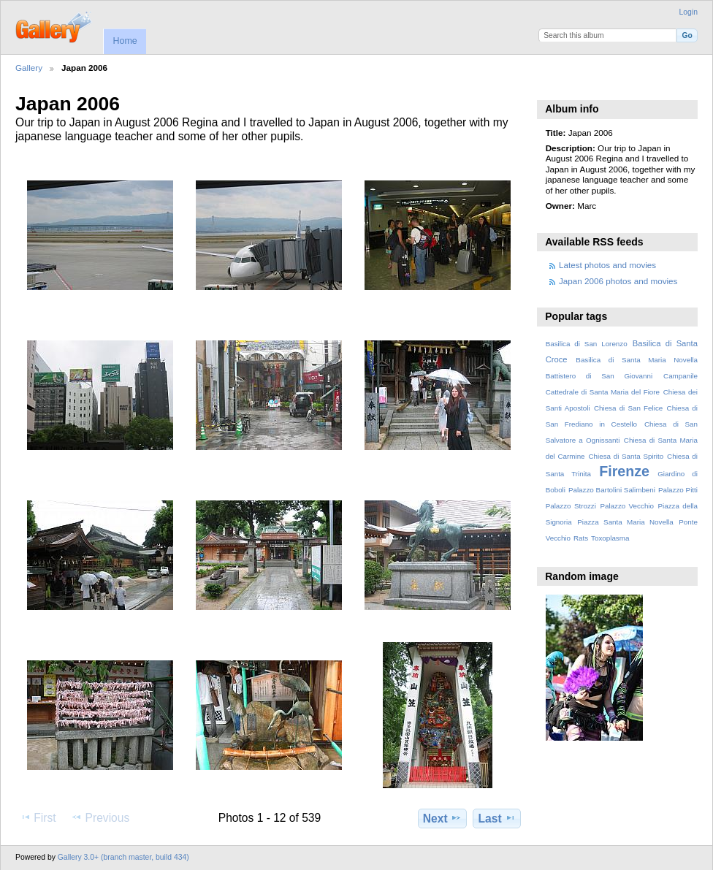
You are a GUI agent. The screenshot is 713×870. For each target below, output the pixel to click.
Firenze (624, 471)
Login (688, 12)
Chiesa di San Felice (628, 408)
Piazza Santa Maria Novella (625, 522)
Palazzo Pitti (678, 490)
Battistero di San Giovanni (599, 376)
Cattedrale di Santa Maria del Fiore (603, 392)
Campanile (680, 376)
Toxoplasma (610, 538)
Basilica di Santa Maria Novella (637, 360)
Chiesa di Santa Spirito (625, 456)
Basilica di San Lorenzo (587, 344)
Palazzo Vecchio (627, 506)
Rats (580, 538)
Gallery (28, 67)
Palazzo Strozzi (571, 506)
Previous (100, 817)
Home (125, 41)
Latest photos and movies (607, 265)
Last (497, 818)
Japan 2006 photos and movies (618, 281)
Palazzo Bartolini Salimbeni (611, 490)
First (38, 817)
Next (442, 818)
